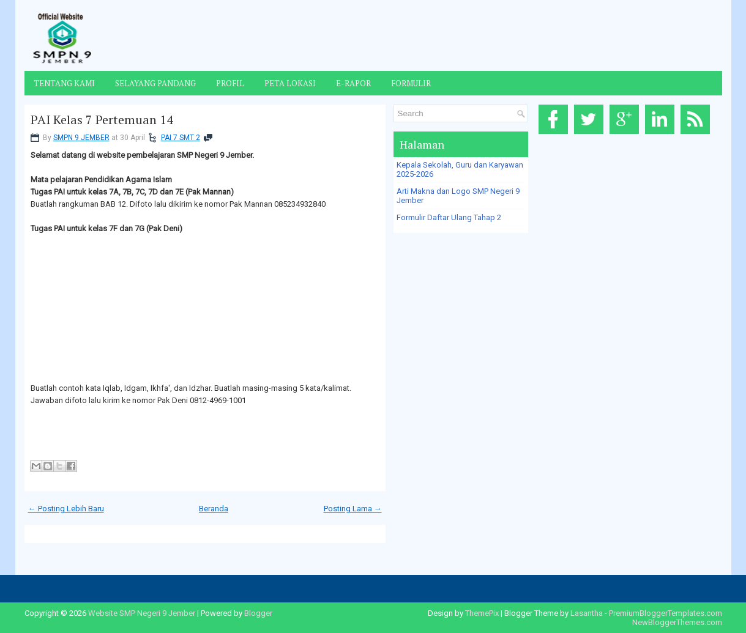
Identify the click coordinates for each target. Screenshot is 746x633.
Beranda (213, 508)
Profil (230, 83)
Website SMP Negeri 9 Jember (141, 613)
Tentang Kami (64, 83)
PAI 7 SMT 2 (180, 137)
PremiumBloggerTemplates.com (665, 613)
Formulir (411, 83)
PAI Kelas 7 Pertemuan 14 (102, 120)
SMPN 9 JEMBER (81, 137)
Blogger (258, 613)
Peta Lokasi (290, 83)
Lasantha (586, 613)
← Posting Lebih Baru (66, 508)
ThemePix (482, 613)
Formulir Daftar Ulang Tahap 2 (449, 217)
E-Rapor (353, 83)
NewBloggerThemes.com (677, 622)
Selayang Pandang (155, 83)
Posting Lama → (353, 508)
